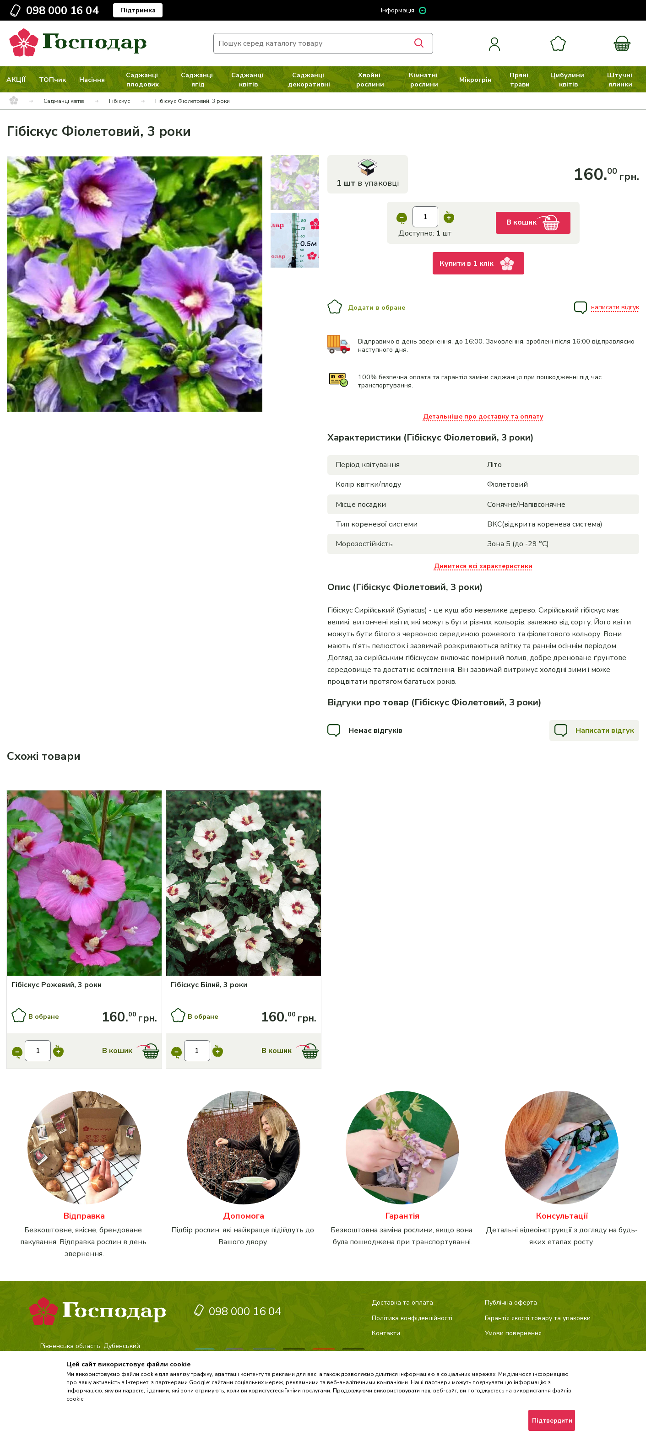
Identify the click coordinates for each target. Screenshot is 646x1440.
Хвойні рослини (370, 79)
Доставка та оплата (402, 1302)
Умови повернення (513, 1333)
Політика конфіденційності (412, 1318)
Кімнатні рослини (424, 79)
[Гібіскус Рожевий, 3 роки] (84, 984)
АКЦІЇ (16, 79)
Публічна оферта (511, 1302)
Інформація (397, 10)
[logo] (78, 54)
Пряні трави (520, 79)
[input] (425, 216)
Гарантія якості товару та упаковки (538, 1318)
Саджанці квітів (248, 79)
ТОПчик (52, 79)
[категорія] (84, 1175)
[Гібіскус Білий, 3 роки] (244, 984)
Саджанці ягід (198, 79)
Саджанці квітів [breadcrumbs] (63, 101)
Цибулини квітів (568, 79)
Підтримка (138, 10)
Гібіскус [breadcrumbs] (119, 101)
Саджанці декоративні (309, 79)
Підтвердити (552, 1421)
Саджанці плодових (143, 79)
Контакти (386, 1333)
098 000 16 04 (62, 10)
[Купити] (84, 884)
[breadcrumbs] (13, 101)
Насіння (92, 79)
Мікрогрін (475, 79)
